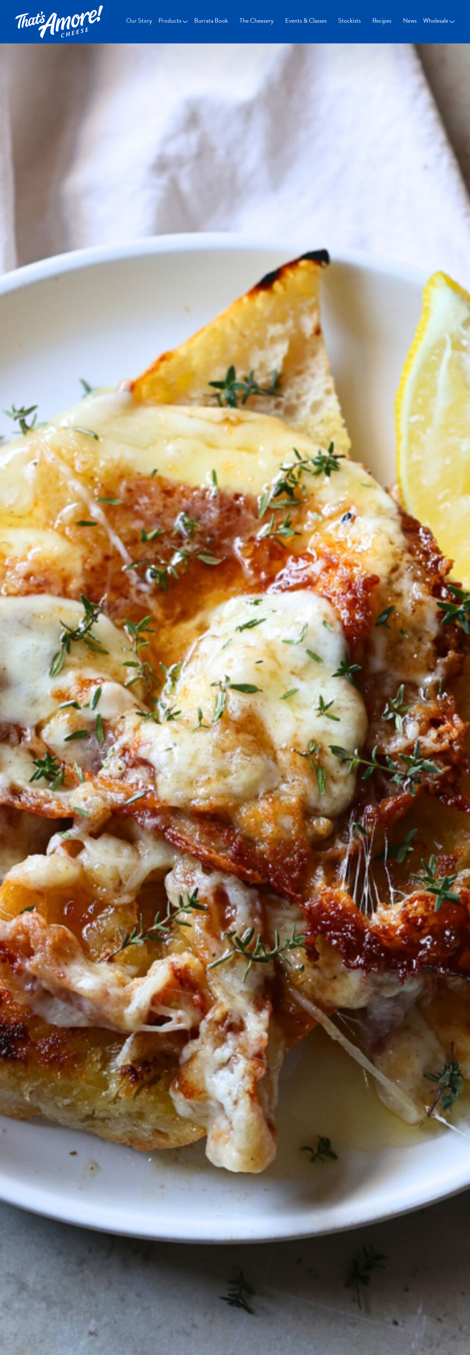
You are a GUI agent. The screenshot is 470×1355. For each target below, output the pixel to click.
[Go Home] (59, 21)
